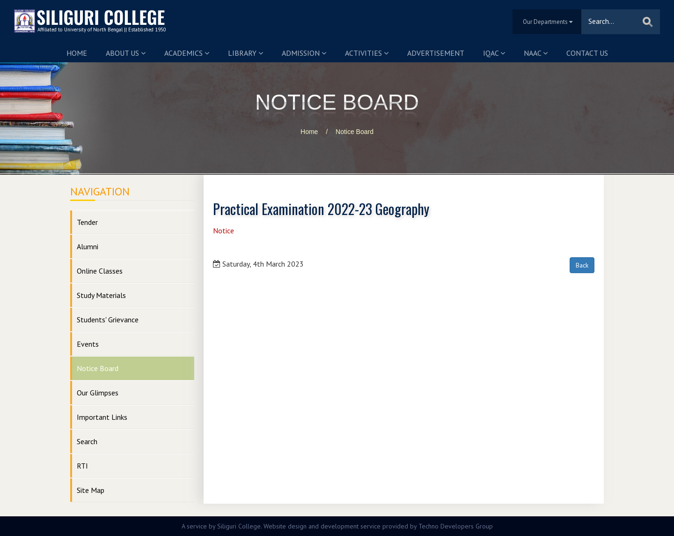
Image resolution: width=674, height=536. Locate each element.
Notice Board (355, 131)
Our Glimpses (97, 392)
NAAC (536, 53)
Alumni (87, 246)
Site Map (90, 490)
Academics (186, 53)
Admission (304, 53)
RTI (82, 465)
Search (87, 441)
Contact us (587, 53)
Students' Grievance (108, 319)
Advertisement (435, 53)
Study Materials (101, 295)
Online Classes (100, 270)
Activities (366, 53)
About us (126, 53)
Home (76, 53)
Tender (87, 222)
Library (245, 53)
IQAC (494, 53)
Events (88, 344)
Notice (223, 230)
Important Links (102, 417)
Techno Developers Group (455, 526)
